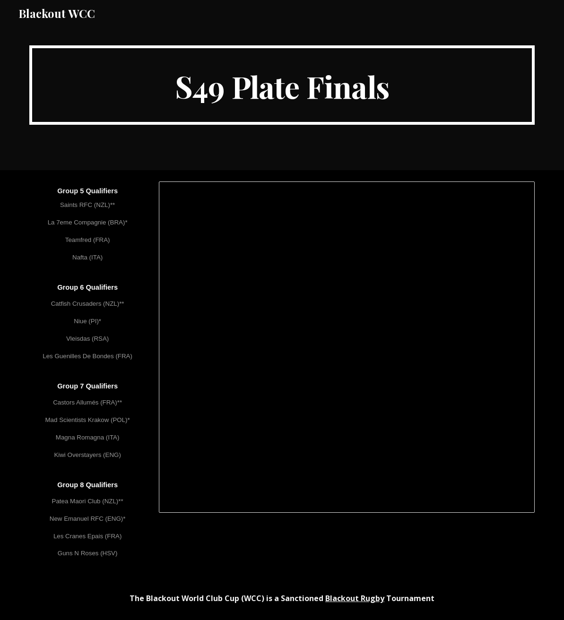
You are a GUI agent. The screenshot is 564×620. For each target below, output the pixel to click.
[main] (282, 85)
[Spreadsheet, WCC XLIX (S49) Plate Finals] (347, 347)
